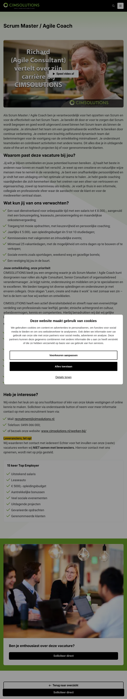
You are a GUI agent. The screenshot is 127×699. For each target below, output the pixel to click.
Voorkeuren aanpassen (63, 355)
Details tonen (63, 377)
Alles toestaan (63, 366)
